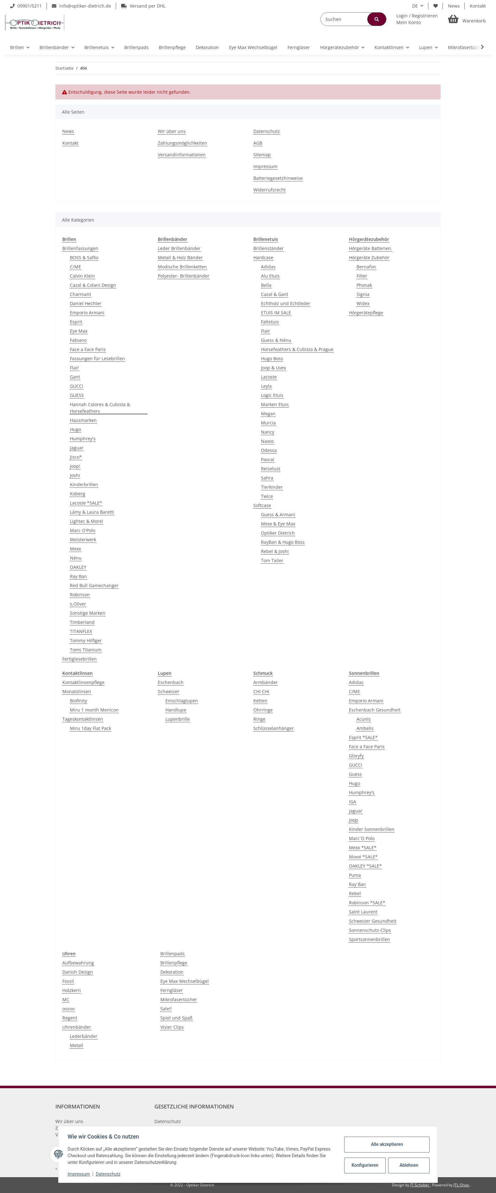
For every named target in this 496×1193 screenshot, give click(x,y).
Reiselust (270, 469)
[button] (417, 19)
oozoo (68, 1009)
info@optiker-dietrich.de (81, 6)
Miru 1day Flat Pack (90, 728)
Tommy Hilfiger (86, 640)
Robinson (80, 595)
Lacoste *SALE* (86, 503)
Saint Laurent (363, 912)
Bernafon (366, 267)
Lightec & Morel (86, 521)
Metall (76, 1045)
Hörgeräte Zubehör (369, 257)
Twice (267, 496)
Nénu (76, 558)
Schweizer (168, 691)
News (454, 6)
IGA (352, 802)
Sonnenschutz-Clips (370, 930)
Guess (355, 774)
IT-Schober (420, 1185)
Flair (74, 368)
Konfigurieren (364, 1165)
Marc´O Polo (362, 838)
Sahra (267, 478)
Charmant (80, 294)
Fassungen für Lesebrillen (97, 358)
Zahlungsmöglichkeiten (182, 143)
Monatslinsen (76, 691)
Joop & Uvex (273, 368)
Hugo (75, 429)
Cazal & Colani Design (93, 285)
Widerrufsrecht (269, 190)
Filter (361, 276)
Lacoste (269, 377)
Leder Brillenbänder (179, 248)
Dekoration (171, 972)
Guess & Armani (278, 515)
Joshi (75, 475)
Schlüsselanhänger (273, 728)
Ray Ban (78, 576)
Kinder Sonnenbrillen (371, 829)
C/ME (75, 267)
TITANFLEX (81, 631)
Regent (69, 1018)
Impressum (265, 166)
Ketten (260, 701)
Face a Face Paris (88, 349)
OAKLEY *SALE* (365, 866)
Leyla (266, 386)
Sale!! (166, 1009)
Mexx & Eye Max (278, 524)
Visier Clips (172, 1027)
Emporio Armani (87, 313)
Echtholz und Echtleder (285, 303)
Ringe (259, 719)
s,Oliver (78, 604)
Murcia (268, 423)
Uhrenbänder (76, 1027)
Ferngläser (171, 990)
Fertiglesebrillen (79, 659)
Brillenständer (268, 248)
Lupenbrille (177, 719)
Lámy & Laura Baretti (92, 512)
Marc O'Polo (82, 530)
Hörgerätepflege (366, 313)
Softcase (262, 505)
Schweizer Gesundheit (372, 921)
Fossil (68, 981)
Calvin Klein (82, 276)
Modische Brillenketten (182, 267)
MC (65, 999)
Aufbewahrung (78, 963)
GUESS (77, 395)
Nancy (267, 432)
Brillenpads (172, 954)
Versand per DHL (143, 6)
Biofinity (78, 701)
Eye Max (78, 331)
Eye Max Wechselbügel (184, 981)
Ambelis (365, 728)
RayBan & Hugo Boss (283, 542)
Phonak (364, 285)
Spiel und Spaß (176, 1018)
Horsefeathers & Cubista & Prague (297, 349)
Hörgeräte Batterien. (370, 248)
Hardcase (263, 257)
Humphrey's (83, 439)
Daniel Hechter (86, 303)
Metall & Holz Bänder (180, 257)
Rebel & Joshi (275, 551)
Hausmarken (83, 420)
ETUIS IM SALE (276, 313)
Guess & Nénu (276, 340)
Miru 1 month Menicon (94, 710)
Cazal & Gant (274, 294)
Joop (353, 820)
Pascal (267, 459)
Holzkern (71, 990)
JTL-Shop (462, 1185)
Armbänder (265, 682)
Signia (362, 294)
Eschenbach (170, 682)
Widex (362, 303)
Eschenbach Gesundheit (374, 710)
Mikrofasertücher (178, 999)
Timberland (82, 622)
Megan (268, 414)
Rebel (355, 893)
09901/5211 (26, 6)
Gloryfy (356, 756)
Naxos (267, 441)
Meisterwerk (83, 540)
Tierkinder (272, 487)
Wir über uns (172, 131)
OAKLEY (78, 567)
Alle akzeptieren (386, 1144)
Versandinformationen (182, 155)
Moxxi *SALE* (363, 857)
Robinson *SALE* (367, 903)
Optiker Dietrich (278, 533)
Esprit (76, 322)
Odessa (269, 450)
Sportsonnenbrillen (369, 939)
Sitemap (262, 155)
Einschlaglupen (181, 701)
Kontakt (478, 6)
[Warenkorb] (467, 19)
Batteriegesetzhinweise (278, 178)
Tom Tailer (272, 560)
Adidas (268, 267)
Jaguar (77, 448)
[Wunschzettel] (435, 6)
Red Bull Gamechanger (94, 585)
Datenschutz (266, 131)
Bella (266, 285)
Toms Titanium (86, 650)
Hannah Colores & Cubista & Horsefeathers (100, 407)
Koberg (77, 494)
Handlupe (175, 710)
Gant (75, 377)
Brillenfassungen (80, 248)
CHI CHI (261, 691)
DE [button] (415, 6)
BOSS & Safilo (84, 257)
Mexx (75, 549)
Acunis (363, 719)
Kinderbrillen (84, 484)
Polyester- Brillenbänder (183, 276)
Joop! (75, 466)
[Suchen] (353, 19)
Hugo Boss (272, 358)
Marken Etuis (275, 404)
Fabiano (78, 340)
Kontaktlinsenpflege (83, 682)
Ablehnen (408, 1165)
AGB (257, 143)
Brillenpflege (173, 963)
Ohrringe (263, 710)
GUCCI (76, 386)
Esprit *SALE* (363, 737)
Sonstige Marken (87, 613)
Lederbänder (83, 1036)
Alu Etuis (270, 276)
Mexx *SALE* (362, 848)
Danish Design (77, 972)
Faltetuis (270, 322)
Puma (355, 875)
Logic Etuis (272, 395)
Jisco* (76, 457)
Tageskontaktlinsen (82, 719)
